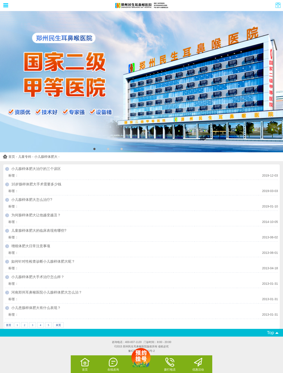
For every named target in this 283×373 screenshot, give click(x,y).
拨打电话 (170, 364)
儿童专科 (24, 156)
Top (273, 332)
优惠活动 (198, 364)
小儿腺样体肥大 (45, 156)
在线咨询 (113, 364)
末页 (58, 325)
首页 (11, 156)
